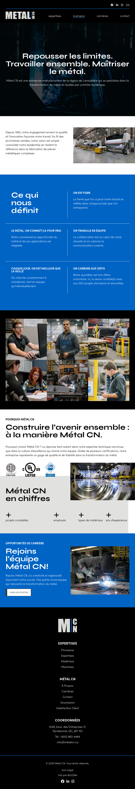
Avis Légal (67, 770)
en (127, 5)
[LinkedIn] (117, 5)
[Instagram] (122, 5)
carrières (102, 16)
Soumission (67, 702)
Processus (67, 650)
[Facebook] (112, 5)
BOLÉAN (72, 775)
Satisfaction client (67, 708)
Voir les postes (19, 592)
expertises (55, 16)
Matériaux (67, 661)
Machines (67, 667)
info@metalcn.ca (67, 742)
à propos (79, 16)
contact (124, 16)
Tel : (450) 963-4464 (67, 736)
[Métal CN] (20, 16)
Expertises (67, 655)
